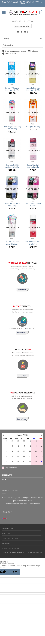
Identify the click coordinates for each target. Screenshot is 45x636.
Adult (22, 21)
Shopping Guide (7, 528)
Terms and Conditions (10, 538)
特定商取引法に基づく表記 (10, 548)
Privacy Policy (7, 533)
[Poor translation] (14, 572)
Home (14, 21)
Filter (22, 32)
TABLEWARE (7, 475)
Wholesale (6, 543)
